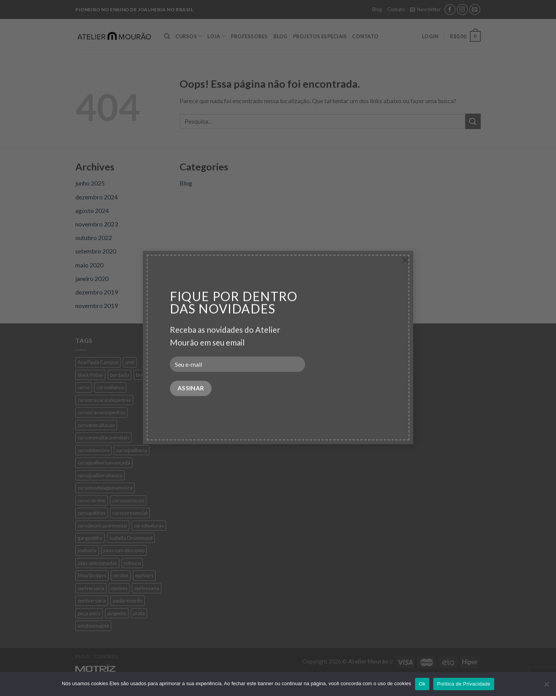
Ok (422, 684)
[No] (546, 686)
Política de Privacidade (463, 684)
